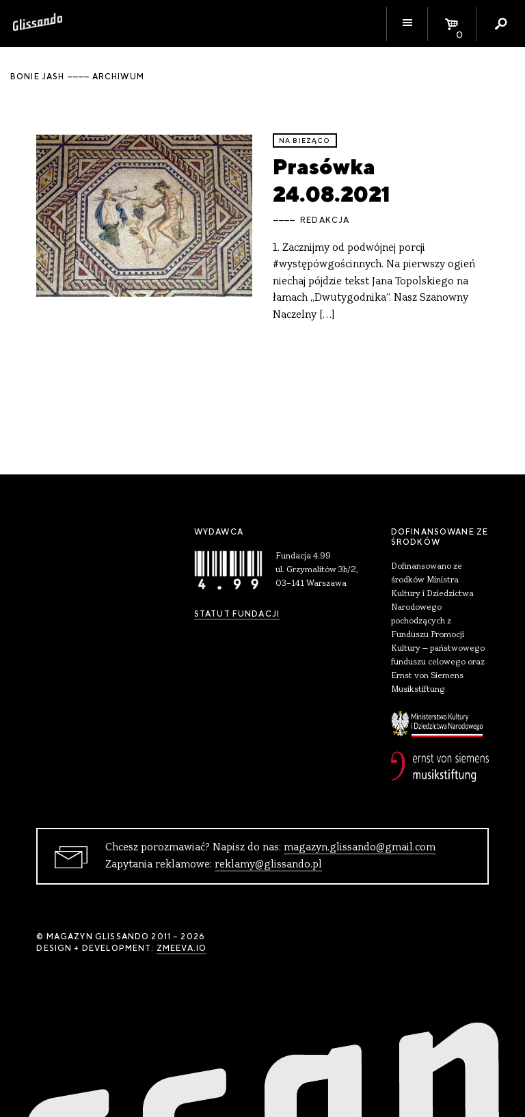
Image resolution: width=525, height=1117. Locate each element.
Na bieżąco (305, 140)
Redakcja (324, 220)
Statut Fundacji (237, 614)
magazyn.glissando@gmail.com (359, 847)
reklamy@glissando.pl (268, 864)
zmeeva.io (181, 948)
